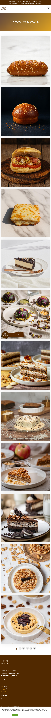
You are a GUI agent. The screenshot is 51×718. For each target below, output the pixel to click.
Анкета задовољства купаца (27, 3)
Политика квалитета (14, 3)
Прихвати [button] (15, 714)
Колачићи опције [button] (6, 714)
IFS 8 (2, 686)
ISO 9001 (3, 691)
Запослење (39, 3)
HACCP (3, 689)
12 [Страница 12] (30, 648)
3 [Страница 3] (23, 648)
